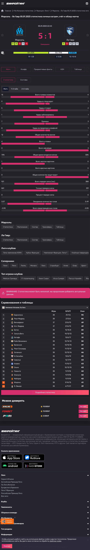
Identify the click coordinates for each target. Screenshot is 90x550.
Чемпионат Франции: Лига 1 (55, 253)
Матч (8, 69)
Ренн (14, 266)
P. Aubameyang (28, 278)
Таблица (79, 69)
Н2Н (63, 69)
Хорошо (7, 546)
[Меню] (2, 3)
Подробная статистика (45, 392)
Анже (66, 266)
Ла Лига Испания (8, 485)
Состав (35, 227)
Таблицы (60, 227)
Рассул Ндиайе (75, 278)
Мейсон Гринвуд (10, 278)
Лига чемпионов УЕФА (12, 253)
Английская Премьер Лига (11, 482)
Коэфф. (24, 69)
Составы (24, 80)
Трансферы (47, 227)
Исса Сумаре (58, 278)
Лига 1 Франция (7, 490)
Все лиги (4, 496)
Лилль (23, 266)
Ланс (43, 266)
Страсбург (54, 266)
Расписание (22, 227)
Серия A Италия (7, 479)
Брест (83, 266)
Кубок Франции (32, 253)
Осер (75, 266)
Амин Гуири (44, 278)
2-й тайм (25, 89)
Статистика (8, 80)
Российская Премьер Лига (11, 493)
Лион (5, 266)
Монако (33, 266)
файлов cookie (55, 541)
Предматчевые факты (44, 69)
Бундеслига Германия (10, 488)
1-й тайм (14, 89)
